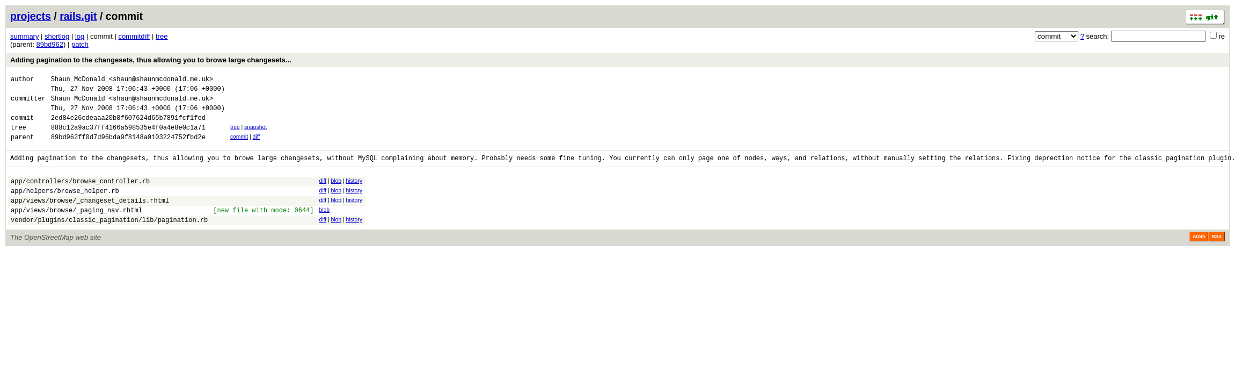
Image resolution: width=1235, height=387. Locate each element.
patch (80, 44)
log (79, 36)
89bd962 (49, 44)
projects (30, 16)
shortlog (57, 36)
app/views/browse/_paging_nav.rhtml (76, 229)
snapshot (255, 135)
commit (239, 146)
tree (161, 36)
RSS (1216, 257)
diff (256, 146)
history (354, 194)
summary (24, 36)
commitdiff (134, 36)
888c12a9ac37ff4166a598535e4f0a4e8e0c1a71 (128, 136)
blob (336, 194)
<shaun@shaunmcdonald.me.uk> (161, 80)
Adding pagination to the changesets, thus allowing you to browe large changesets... (150, 60)
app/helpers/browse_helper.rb (65, 206)
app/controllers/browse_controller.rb (80, 195)
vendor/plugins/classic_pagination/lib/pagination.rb (109, 240)
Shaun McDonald (78, 80)
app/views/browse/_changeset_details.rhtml (90, 218)
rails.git (78, 16)
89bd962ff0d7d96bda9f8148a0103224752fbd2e (128, 148)
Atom (1199, 257)
